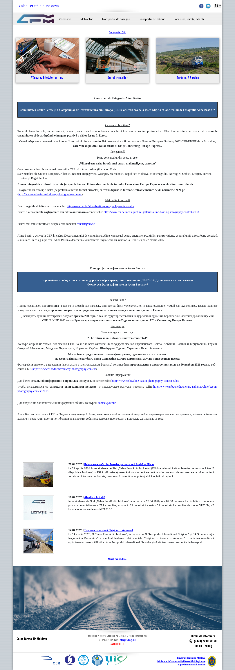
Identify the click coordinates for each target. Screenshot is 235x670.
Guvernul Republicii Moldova (191, 658)
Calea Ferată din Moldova (39, 5)
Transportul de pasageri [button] (116, 19)
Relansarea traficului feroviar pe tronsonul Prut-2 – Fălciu (119, 464)
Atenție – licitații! (94, 497)
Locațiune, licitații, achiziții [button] (189, 19)
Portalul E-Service (188, 78)
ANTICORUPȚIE (117, 644)
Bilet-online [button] (86, 19)
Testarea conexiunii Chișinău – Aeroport (108, 530)
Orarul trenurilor (117, 78)
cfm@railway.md (127, 640)
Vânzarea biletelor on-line (47, 77)
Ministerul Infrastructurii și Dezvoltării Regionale (181, 661)
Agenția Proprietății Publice (191, 664)
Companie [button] (65, 19)
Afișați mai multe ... (117, 559)
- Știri (117, 32)
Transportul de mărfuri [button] (151, 19)
